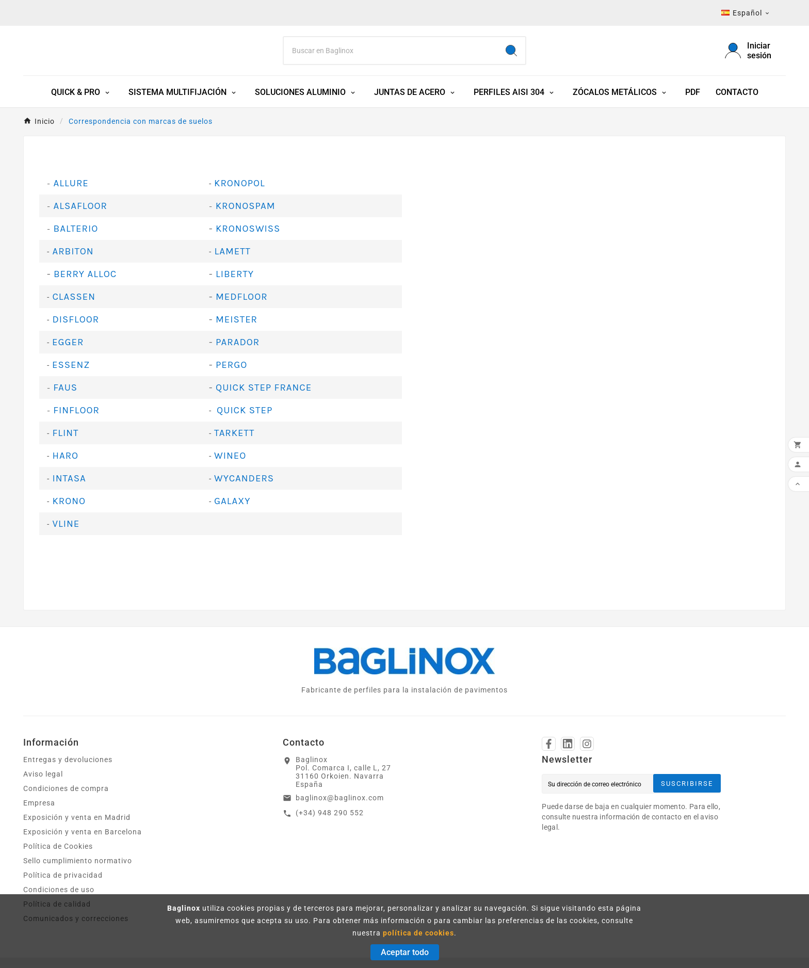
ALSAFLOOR (80, 209)
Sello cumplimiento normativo (77, 864)
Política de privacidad (63, 878)
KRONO (69, 504)
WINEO (230, 458)
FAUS (65, 390)
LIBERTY (235, 277)
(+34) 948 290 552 (330, 816)
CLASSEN (73, 299)
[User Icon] (755, 52)
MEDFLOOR (242, 299)
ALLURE (70, 186)
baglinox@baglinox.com (340, 801)
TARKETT (234, 436)
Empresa (39, 806)
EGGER (68, 345)
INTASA (69, 481)
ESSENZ (71, 368)
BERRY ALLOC (85, 277)
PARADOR (238, 345)
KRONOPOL (239, 186)
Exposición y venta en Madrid (77, 820)
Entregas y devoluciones (67, 763)
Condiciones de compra (66, 791)
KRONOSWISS (248, 231)
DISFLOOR (75, 322)
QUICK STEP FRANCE (264, 390)
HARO (65, 458)
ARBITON (72, 254)
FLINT (65, 436)
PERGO (231, 368)
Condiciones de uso (58, 893)
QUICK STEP (244, 413)
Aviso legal (43, 777)
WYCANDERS (244, 481)
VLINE (65, 527)
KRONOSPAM (246, 209)
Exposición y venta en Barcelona (82, 835)
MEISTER (236, 322)
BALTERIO (76, 231)
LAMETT (233, 254)
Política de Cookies (58, 849)
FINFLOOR (76, 413)
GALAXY (232, 504)
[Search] (391, 52)
